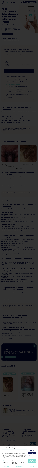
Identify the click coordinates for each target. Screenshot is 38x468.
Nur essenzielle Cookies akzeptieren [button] (32, 456)
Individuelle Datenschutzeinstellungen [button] (32, 461)
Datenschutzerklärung (12, 459)
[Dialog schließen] (36, 447)
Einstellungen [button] (5, 460)
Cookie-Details (6, 466)
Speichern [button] (32, 450)
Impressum (32, 466)
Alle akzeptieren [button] (32, 453)
